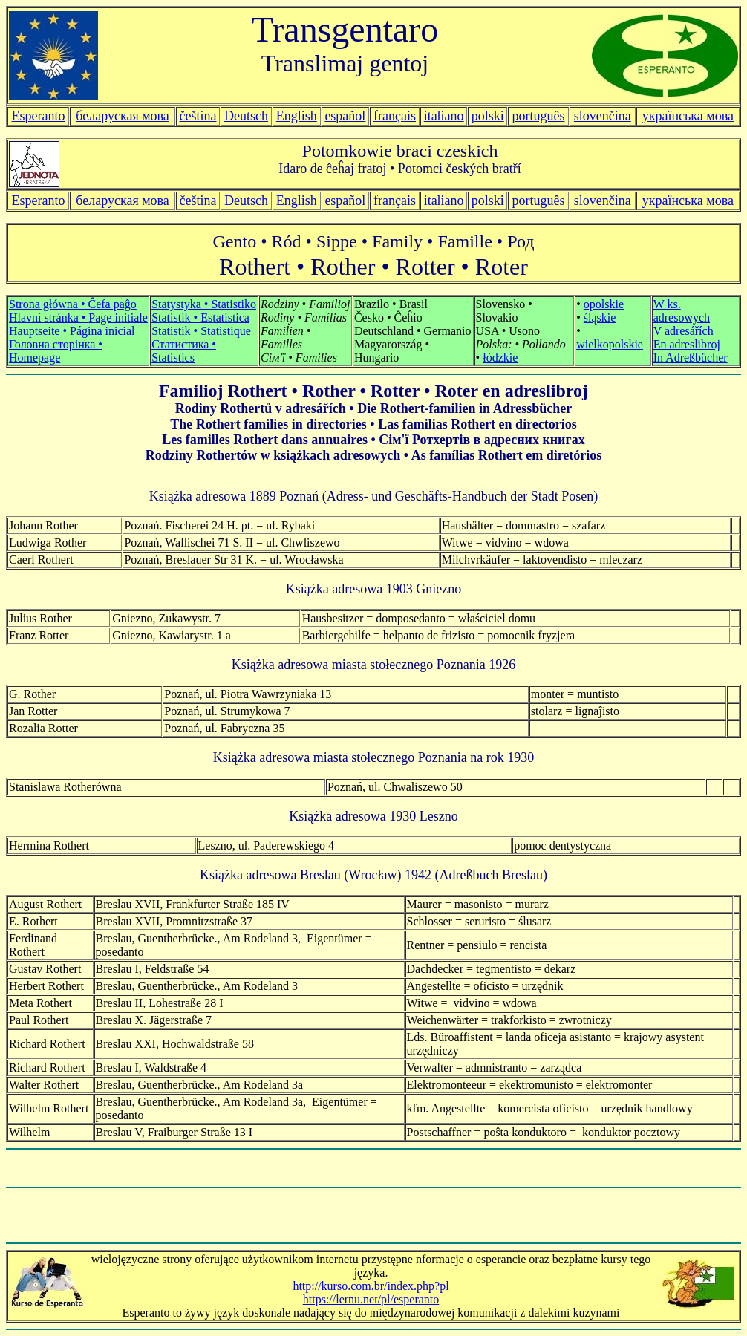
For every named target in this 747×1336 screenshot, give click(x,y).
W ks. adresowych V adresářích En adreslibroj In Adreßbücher (690, 331)
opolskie (604, 304)
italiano (444, 115)
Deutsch (246, 115)
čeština (198, 115)
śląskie (600, 317)
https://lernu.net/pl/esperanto (371, 1299)
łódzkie (500, 357)
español (344, 115)
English (296, 115)
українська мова (688, 115)
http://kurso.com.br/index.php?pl (370, 1286)
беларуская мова (122, 115)
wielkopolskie (609, 344)
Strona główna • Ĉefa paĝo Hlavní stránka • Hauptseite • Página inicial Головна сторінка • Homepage (78, 331)
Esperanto (38, 115)
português (538, 115)
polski (488, 200)
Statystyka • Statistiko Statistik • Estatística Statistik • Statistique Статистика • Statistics (203, 331)
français (395, 200)
